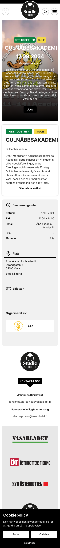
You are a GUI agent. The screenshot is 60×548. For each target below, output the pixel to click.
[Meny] (54, 12)
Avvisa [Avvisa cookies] (16, 534)
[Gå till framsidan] (30, 10)
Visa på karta (14, 273)
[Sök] (45, 11)
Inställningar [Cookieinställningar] (30, 542)
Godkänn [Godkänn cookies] (44, 534)
